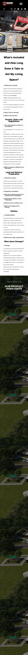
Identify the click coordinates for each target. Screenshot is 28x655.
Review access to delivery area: (14, 203)
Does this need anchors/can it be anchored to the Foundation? (14, 195)
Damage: (7, 245)
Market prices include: (11, 85)
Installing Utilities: (10, 215)
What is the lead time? (11, 115)
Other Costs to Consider (12, 112)
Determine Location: (10, 178)
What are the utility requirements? (14, 237)
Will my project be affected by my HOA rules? (14, 168)
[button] (21, 3)
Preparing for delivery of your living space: (13, 199)
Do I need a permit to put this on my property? (14, 126)
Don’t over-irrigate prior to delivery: (12, 206)
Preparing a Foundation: (12, 191)
